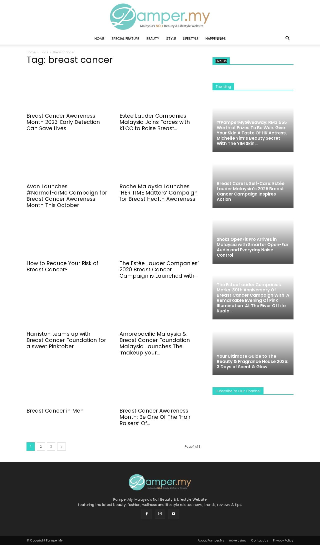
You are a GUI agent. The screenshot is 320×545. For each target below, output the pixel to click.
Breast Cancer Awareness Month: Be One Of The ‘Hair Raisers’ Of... (155, 417)
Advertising (237, 540)
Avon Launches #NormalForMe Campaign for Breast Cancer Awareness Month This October (66, 196)
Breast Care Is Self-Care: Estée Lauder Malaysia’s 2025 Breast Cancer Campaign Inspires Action (250, 191)
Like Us (221, 61)
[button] (288, 39)
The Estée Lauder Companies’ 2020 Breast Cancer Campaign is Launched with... (159, 269)
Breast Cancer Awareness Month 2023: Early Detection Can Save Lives (63, 122)
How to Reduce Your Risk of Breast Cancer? (62, 266)
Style (171, 38)
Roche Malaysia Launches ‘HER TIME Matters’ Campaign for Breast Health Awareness (159, 193)
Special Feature (126, 38)
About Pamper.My (211, 540)
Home (99, 38)
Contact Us (259, 540)
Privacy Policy (283, 540)
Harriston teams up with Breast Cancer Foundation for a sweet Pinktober (66, 340)
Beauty (152, 38)
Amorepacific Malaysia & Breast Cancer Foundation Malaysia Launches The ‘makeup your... (155, 343)
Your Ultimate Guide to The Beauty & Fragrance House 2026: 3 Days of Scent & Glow (252, 361)
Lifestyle (190, 38)
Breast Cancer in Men (55, 410)
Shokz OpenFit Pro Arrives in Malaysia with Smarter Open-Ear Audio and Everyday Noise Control (252, 247)
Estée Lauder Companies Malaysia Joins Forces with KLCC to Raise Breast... (155, 122)
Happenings (216, 38)
